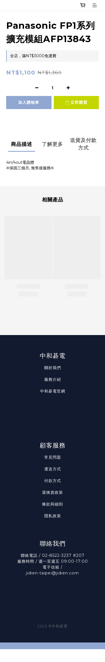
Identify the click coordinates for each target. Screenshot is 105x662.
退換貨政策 (52, 492)
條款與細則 (52, 504)
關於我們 (52, 367)
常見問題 (52, 457)
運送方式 (52, 468)
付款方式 (52, 480)
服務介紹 (52, 379)
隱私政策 (52, 515)
